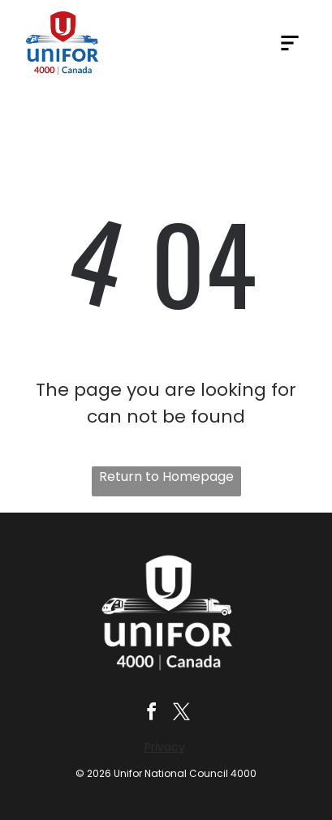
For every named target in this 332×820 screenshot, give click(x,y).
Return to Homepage (166, 476)
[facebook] (151, 714)
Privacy (164, 747)
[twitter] (181, 714)
